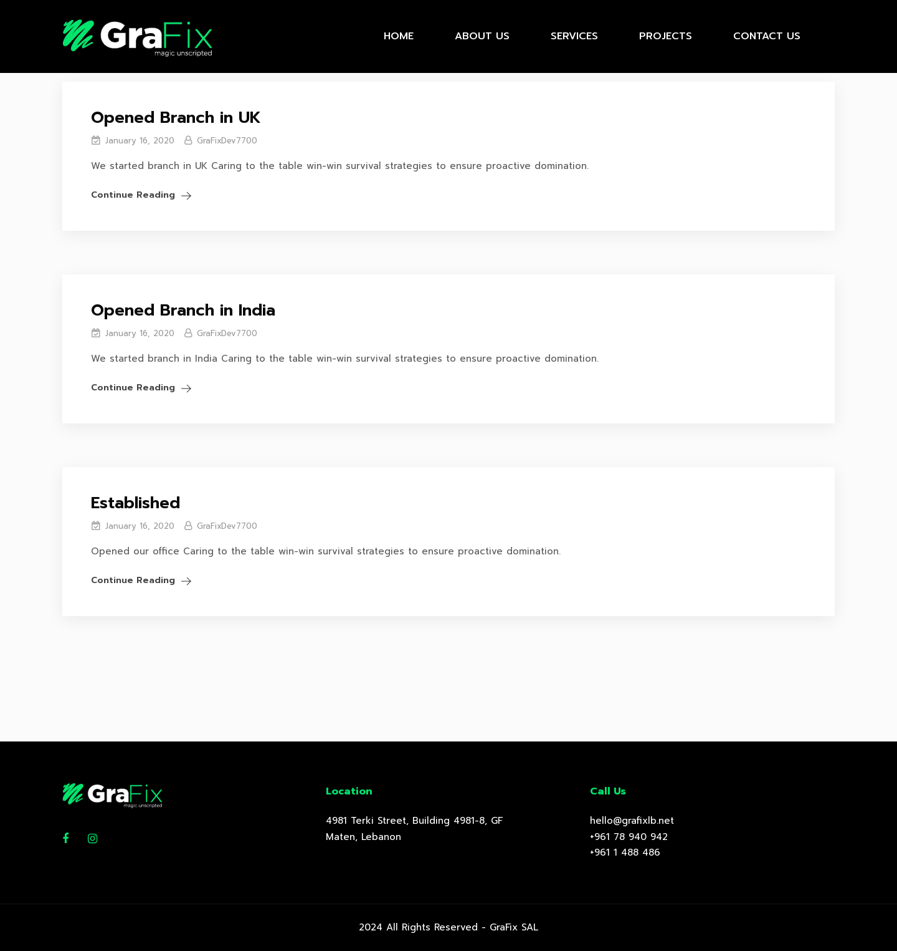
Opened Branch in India (183, 310)
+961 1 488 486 (625, 852)
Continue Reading (133, 194)
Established (135, 503)
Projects (665, 36)
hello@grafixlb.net (632, 821)
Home (399, 36)
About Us (482, 36)
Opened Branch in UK (176, 117)
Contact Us (766, 36)
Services (574, 36)
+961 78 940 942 (629, 837)
